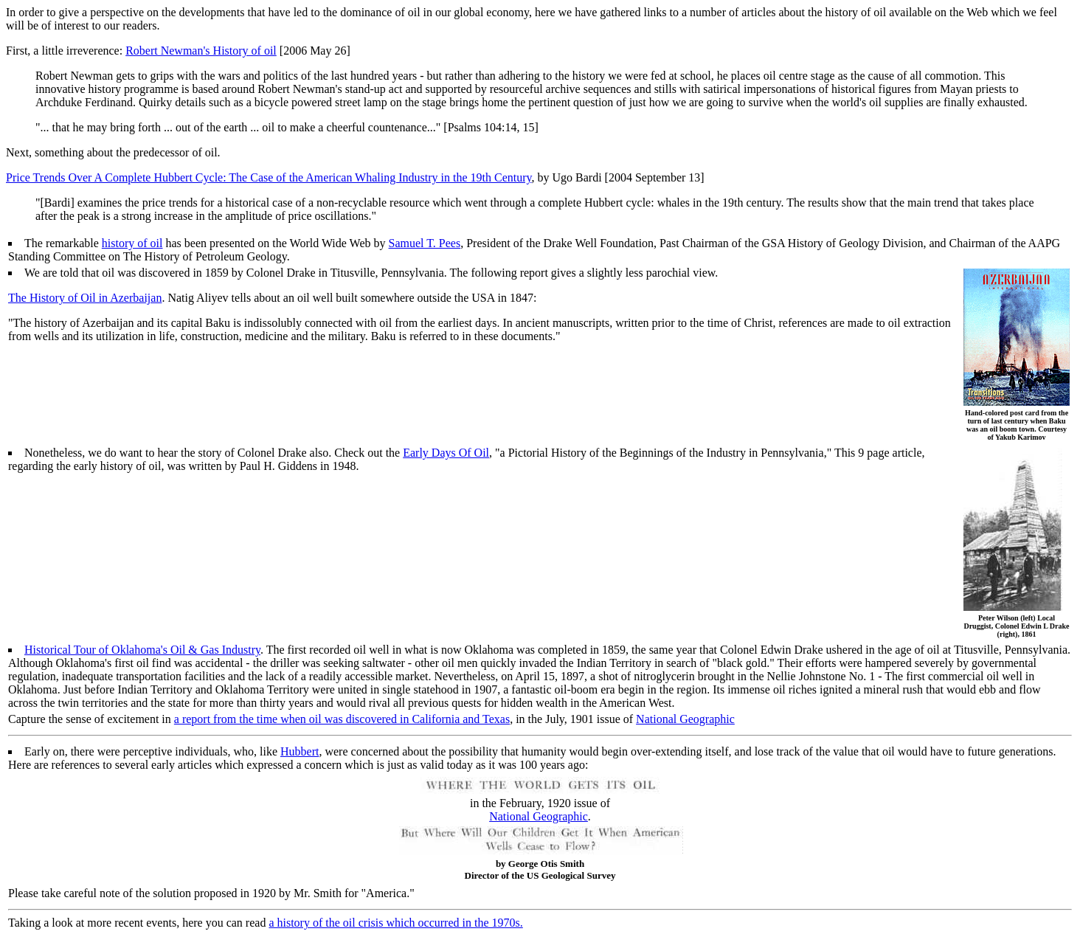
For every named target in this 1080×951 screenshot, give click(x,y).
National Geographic (685, 719)
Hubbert (299, 751)
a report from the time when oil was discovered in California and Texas (342, 719)
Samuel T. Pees (425, 243)
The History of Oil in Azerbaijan (85, 297)
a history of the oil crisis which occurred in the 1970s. (395, 922)
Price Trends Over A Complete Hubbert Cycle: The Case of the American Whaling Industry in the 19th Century (268, 177)
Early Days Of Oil (446, 452)
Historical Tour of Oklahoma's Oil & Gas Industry (142, 649)
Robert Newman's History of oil (201, 50)
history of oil (132, 243)
